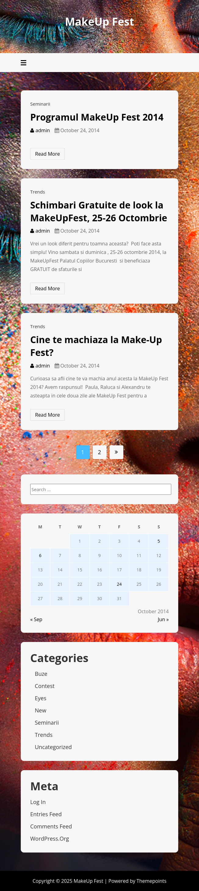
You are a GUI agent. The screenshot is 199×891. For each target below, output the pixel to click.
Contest (45, 686)
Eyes (40, 698)
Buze (41, 673)
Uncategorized (53, 747)
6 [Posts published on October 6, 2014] (40, 555)
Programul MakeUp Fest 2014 (97, 117)
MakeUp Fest (99, 21)
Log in (38, 802)
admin (40, 130)
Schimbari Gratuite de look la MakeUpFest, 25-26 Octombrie (98, 211)
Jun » (163, 619)
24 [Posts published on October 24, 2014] (119, 584)
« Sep (36, 619)
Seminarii (40, 104)
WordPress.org (49, 838)
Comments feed (51, 826)
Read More (47, 153)
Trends (37, 192)
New (40, 710)
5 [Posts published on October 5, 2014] (158, 541)
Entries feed (46, 814)
